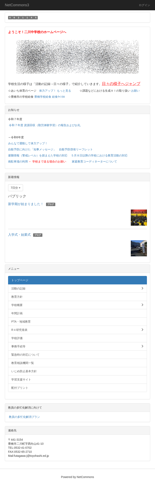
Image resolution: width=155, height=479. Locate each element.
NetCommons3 (17, 5)
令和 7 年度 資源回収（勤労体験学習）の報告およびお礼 (45, 125)
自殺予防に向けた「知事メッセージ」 (32, 149)
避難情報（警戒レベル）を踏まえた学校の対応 (37, 155)
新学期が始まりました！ (26, 204)
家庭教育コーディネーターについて (94, 161)
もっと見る (64, 90)
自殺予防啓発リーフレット (76, 149)
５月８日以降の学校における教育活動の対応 (99, 155)
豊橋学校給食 (42, 96)
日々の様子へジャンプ (121, 84)
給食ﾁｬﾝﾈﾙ (58, 96)
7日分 (15, 187)
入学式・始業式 (19, 234)
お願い (135, 90)
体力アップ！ (47, 90)
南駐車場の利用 (18, 161)
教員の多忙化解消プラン (24, 416)
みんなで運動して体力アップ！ (28, 143)
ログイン (144, 5)
